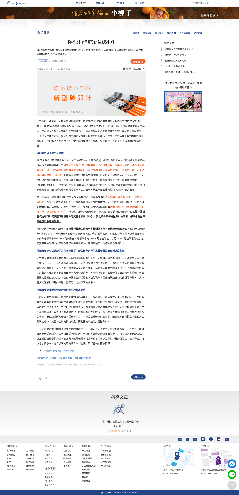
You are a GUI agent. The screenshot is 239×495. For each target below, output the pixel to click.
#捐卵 (53, 358)
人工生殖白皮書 (89, 465)
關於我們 (139, 3)
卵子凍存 (11, 465)
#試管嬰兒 (42, 358)
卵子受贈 (30, 450)
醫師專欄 (171, 33)
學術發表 (86, 462)
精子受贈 (30, 454)
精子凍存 (11, 469)
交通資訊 (49, 454)
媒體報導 (67, 458)
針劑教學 (30, 465)
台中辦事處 (106, 450)
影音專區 (67, 462)
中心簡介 (86, 450)
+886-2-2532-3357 (209, 473)
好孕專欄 (120, 3)
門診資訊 (80, 3)
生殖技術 (126, 430)
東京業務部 (106, 462)
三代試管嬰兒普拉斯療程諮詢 (59, 350)
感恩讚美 (198, 33)
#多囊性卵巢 (65, 358)
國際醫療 (49, 462)
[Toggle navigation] (228, 3)
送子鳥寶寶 (184, 33)
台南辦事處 (106, 454)
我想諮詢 (138, 61)
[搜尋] (220, 3)
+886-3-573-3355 (170, 473)
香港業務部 (106, 465)
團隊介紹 (86, 454)
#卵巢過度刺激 (83, 358)
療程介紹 (100, 3)
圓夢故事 (147, 33)
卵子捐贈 (30, 458)
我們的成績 (87, 458)
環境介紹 (86, 469)
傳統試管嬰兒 (58, 61)
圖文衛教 (159, 33)
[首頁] (20, 3)
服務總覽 (86, 480)
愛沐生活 (67, 465)
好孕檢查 (11, 450)
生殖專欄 (135, 33)
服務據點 (86, 473)
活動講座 (67, 454)
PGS (9, 458)
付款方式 (49, 458)
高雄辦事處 (106, 458)
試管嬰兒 (11, 454)
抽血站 (85, 476)
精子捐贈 (30, 462)
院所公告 (67, 450)
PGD (9, 462)
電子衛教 (30, 469)
